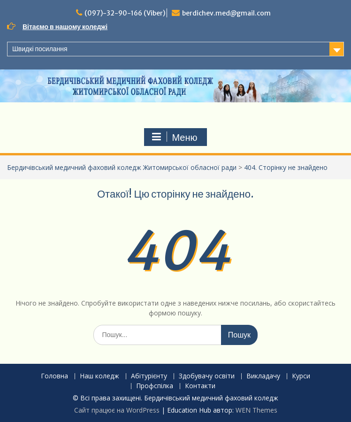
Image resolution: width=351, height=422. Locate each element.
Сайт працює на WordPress (117, 410)
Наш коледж (99, 376)
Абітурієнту (149, 376)
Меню (174, 137)
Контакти (200, 386)
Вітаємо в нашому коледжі (65, 27)
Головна (54, 376)
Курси (301, 376)
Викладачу (263, 376)
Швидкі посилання (40, 49)
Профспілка (154, 386)
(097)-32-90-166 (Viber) (124, 13)
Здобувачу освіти (207, 376)
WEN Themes (256, 410)
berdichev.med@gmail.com (226, 13)
